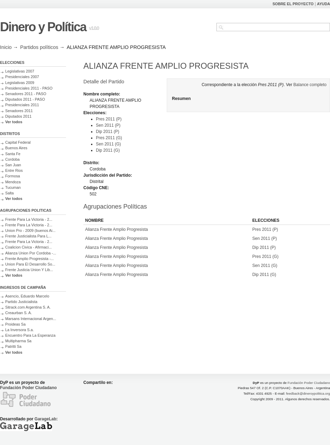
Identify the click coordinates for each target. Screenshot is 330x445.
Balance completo (310, 84)
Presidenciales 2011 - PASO (28, 88)
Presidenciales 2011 (22, 105)
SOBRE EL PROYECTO (292, 4)
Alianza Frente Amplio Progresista (116, 229)
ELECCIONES (12, 62)
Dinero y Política (43, 27)
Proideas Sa (15, 324)
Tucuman (13, 187)
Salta (9, 193)
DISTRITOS (10, 134)
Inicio (6, 47)
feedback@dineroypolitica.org (308, 393)
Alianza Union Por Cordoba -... (30, 253)
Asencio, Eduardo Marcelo (27, 296)
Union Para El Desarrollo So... (30, 264)
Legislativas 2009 (19, 83)
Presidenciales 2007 (22, 77)
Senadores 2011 (19, 111)
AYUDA (323, 4)
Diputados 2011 (18, 116)
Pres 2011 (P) (109, 119)
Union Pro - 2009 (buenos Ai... (30, 230)
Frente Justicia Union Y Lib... (29, 270)
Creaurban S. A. (18, 313)
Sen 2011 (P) (108, 125)
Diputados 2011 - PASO (25, 99)
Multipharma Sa (18, 341)
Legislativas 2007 (19, 71)
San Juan (13, 165)
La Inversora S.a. (19, 330)
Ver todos (13, 122)
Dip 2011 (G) (108, 150)
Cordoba (12, 159)
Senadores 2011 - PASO (25, 94)
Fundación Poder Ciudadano (28, 387)
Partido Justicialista (21, 302)
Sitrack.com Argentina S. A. (28, 307)
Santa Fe (12, 154)
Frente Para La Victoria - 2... (28, 219)
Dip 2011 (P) (107, 131)
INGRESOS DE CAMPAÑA (23, 287)
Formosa (12, 176)
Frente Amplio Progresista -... (29, 259)
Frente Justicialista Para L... (28, 236)
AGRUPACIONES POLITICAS (25, 210)
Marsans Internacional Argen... (30, 319)
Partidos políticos (39, 47)
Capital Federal (18, 142)
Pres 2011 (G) (109, 137)
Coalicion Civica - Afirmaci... (28, 247)
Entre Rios (14, 170)
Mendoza (12, 182)
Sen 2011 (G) (108, 144)
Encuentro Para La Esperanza (30, 335)
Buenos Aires (16, 148)
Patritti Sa (13, 346)
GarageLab (45, 419)
